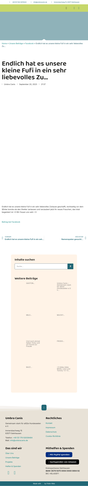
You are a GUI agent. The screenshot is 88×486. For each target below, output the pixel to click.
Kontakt (49, 423)
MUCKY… (61, 315)
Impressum (50, 427)
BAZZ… (29, 367)
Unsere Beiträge (16, 43)
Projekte (8, 462)
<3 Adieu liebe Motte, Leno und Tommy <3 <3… (63, 369)
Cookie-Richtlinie (53, 436)
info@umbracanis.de (19, 440)
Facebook (29, 43)
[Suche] (70, 266)
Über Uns (9, 453)
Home (4, 43)
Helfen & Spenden (13, 466)
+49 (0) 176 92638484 (22, 438)
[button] (66, 8)
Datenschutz (51, 432)
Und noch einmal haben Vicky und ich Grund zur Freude (33, 343)
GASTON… (30, 283)
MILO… (29, 315)
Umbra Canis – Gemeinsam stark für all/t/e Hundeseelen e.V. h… (64, 286)
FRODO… (60, 341)
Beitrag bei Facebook (11, 222)
